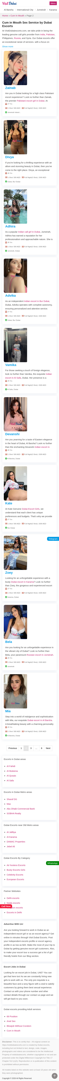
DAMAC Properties (16, 841)
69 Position (12, 1016)
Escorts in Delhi (14, 912)
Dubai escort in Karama (22, 582)
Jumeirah (41, 9)
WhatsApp (52, 863)
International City (25, 9)
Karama (53, 9)
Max (9, 804)
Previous (12, 748)
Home (5, 15)
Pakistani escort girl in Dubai (30, 100)
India (42, 34)
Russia (17, 38)
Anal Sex (11, 1021)
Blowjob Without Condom (19, 1026)
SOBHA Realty (14, 813)
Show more (7, 46)
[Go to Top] (55, 1076)
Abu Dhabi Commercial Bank (21, 808)
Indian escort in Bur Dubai (36, 301)
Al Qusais (11, 775)
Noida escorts (13, 903)
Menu (53, 3)
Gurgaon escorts (15, 907)
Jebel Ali (11, 846)
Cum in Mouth (17, 15)
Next (48, 748)
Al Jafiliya (11, 832)
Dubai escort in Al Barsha (40, 720)
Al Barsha (8, 9)
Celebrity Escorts (15, 874)
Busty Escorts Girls (16, 870)
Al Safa (10, 780)
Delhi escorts (13, 898)
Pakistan (50, 34)
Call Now (6, 906)
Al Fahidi (11, 766)
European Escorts (15, 879)
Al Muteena (12, 771)
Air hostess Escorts (16, 865)
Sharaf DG (12, 799)
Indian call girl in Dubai (29, 232)
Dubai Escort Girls (30, 509)
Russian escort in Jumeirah (40, 655)
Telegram (53, 539)
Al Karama (12, 837)
